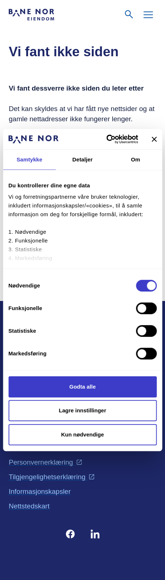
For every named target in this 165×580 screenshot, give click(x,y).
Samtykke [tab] (29, 159)
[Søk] (129, 15)
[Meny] (148, 15)
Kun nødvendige (82, 434)
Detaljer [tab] (82, 159)
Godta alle (82, 387)
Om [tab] (135, 159)
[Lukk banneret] (154, 139)
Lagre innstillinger (82, 410)
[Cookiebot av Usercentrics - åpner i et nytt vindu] (106, 139)
